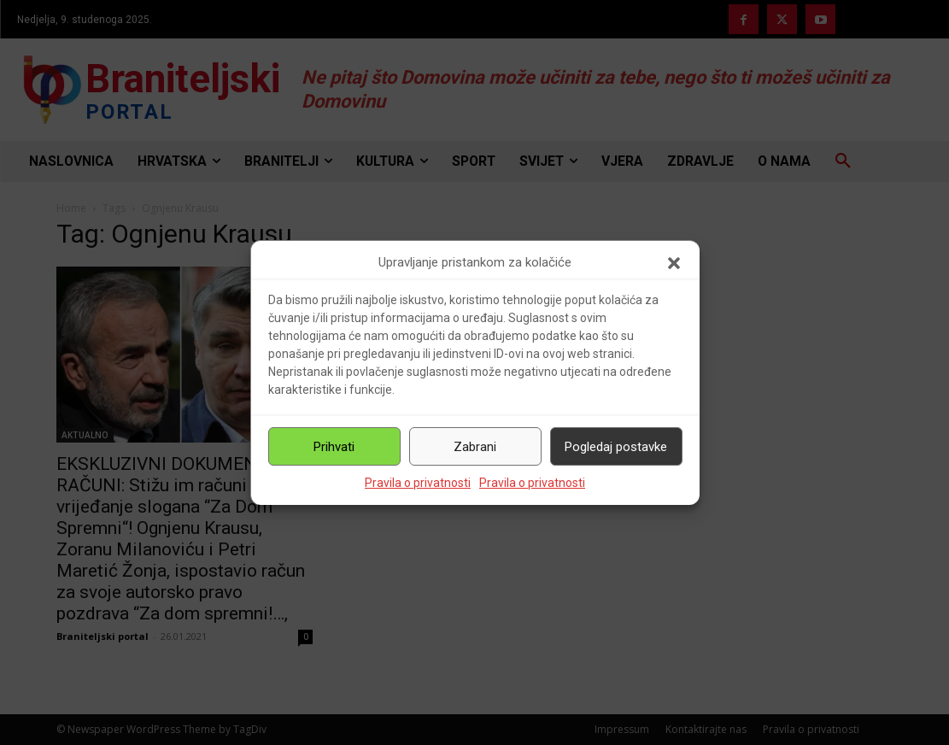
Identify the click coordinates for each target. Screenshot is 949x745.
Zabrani (475, 447)
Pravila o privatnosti (418, 483)
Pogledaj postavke (616, 447)
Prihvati (333, 447)
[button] (673, 263)
